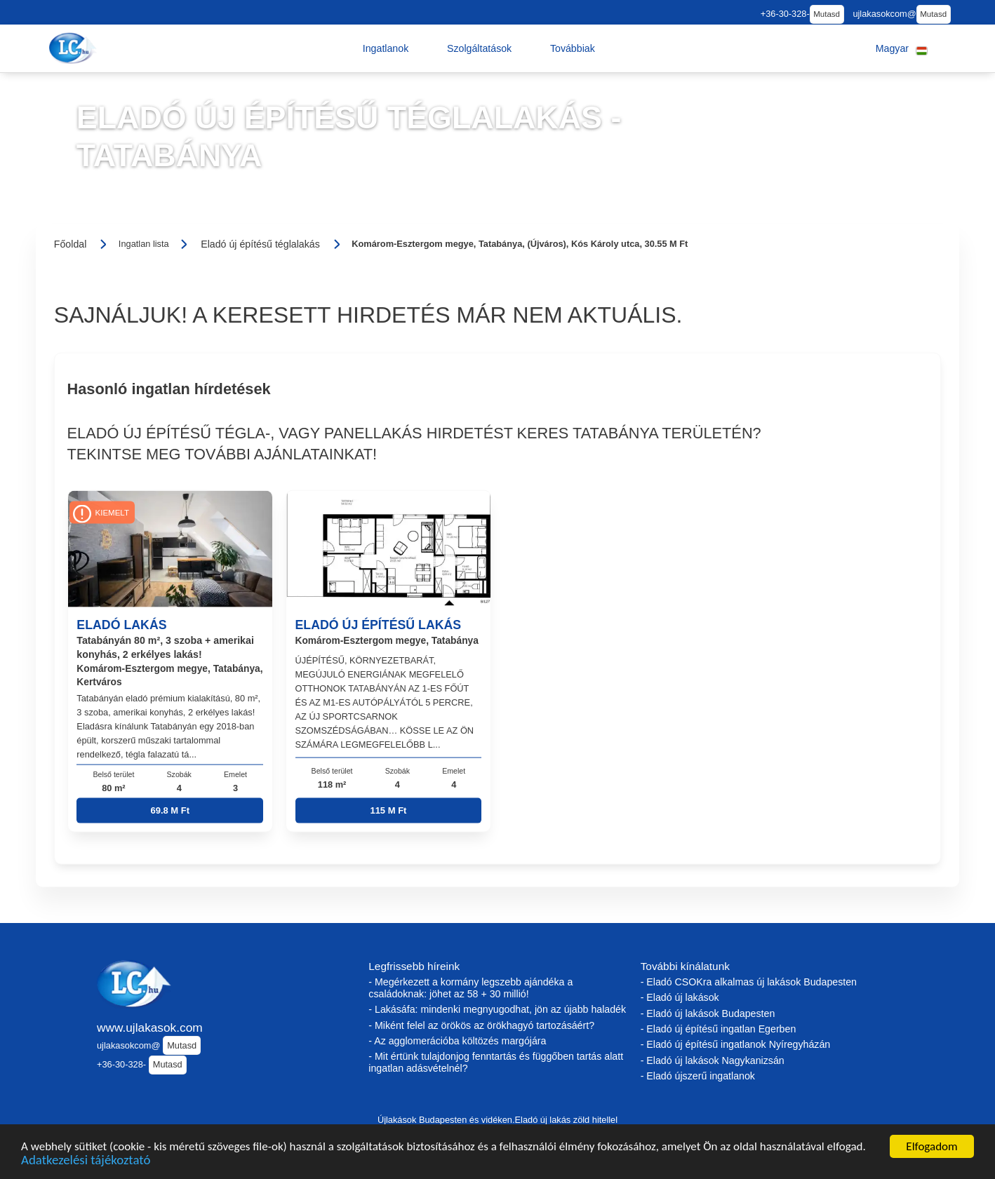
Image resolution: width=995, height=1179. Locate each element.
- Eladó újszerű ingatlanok (698, 1076)
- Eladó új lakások (680, 997)
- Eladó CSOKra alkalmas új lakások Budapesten (749, 982)
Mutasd (826, 14)
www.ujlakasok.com (150, 1027)
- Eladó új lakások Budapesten (708, 1013)
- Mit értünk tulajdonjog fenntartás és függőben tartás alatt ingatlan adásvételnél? (495, 1062)
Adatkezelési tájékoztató (85, 1162)
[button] (386, 48)
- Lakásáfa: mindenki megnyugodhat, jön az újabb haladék (497, 1009)
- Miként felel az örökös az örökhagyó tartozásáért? (481, 1025)
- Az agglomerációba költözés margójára (457, 1040)
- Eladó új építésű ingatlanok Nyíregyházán (736, 1044)
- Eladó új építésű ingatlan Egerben (718, 1029)
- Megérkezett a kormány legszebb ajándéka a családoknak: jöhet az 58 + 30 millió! (470, 987)
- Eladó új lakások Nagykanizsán (712, 1060)
